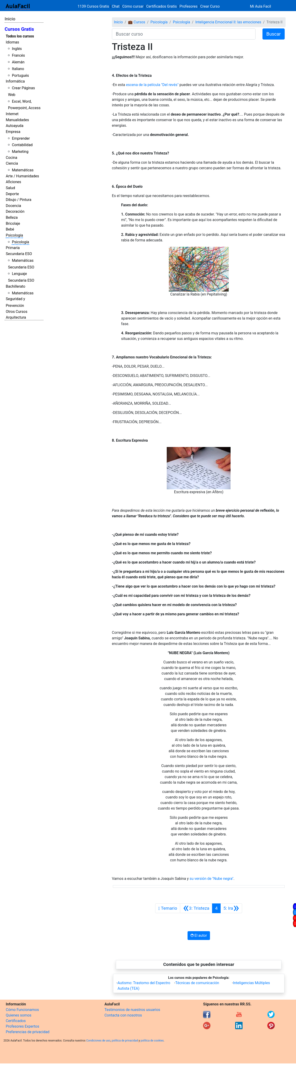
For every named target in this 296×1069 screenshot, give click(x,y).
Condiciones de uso (98, 1040)
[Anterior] (196, 908)
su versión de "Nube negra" (212, 878)
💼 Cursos (136, 22)
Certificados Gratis (161, 6)
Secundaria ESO (19, 254)
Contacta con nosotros (123, 1015)
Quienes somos (18, 1015)
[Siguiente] (231, 908)
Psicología (14, 235)
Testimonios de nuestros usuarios (132, 1009)
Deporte (12, 194)
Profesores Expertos (22, 1026)
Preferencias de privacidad (27, 1032)
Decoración (15, 211)
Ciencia (12, 163)
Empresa (13, 131)
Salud (10, 188)
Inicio (10, 19)
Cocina (11, 157)
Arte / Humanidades (22, 176)
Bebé (10, 229)
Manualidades (17, 120)
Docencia (13, 205)
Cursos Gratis (19, 29)
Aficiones (13, 182)
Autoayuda (14, 125)
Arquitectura (16, 317)
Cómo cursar (133, 6)
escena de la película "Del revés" (152, 85)
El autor (199, 935)
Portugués (20, 75)
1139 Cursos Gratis (94, 6)
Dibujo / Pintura (18, 199)
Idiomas (12, 42)
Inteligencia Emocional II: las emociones (228, 22)
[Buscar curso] (184, 34)
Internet (12, 114)
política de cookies (152, 1040)
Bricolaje (13, 223)
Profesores (188, 6)
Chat (116, 6)
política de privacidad (125, 1040)
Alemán (18, 62)
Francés (18, 55)
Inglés (17, 48)
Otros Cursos (16, 311)
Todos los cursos (20, 36)
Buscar (273, 34)
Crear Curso (210, 6)
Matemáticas (23, 170)
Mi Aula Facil (260, 6)
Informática (15, 81)
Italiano (18, 69)
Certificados (16, 1021)
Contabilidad (22, 145)
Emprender (21, 138)
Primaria (13, 248)
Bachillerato (15, 286)
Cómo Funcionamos (22, 1009)
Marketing (20, 151)
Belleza (12, 217)
